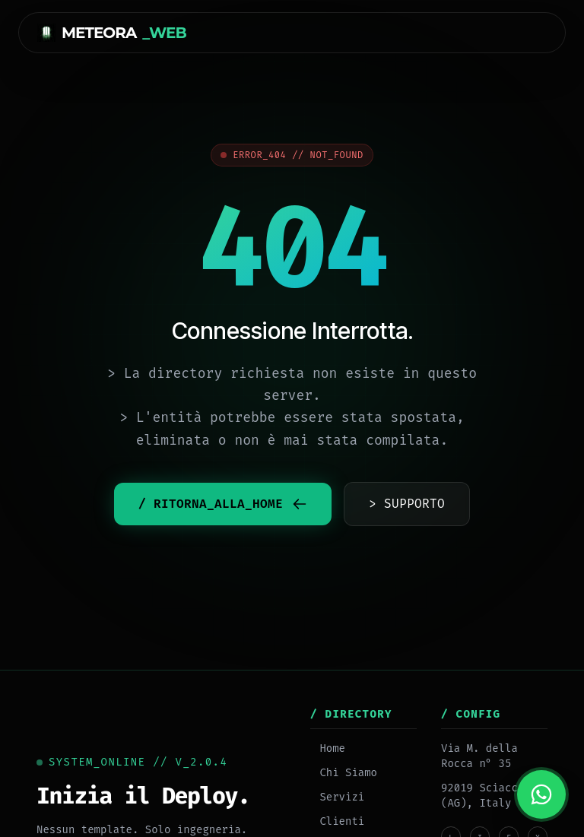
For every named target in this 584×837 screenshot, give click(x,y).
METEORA (111, 32)
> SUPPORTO (407, 504)
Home (327, 748)
